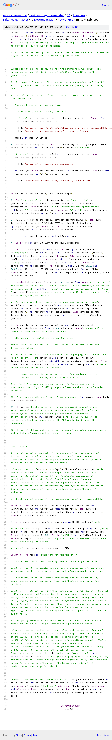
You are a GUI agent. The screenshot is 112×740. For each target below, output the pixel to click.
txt (99, 735)
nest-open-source (15, 15)
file (67, 27)
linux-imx (79, 15)
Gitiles (19, 735)
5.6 (68, 15)
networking (65, 19)
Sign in (105, 4)
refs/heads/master (15, 19)
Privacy (27, 735)
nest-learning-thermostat (46, 15)
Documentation (44, 19)
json (106, 735)
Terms (36, 735)
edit (75, 27)
